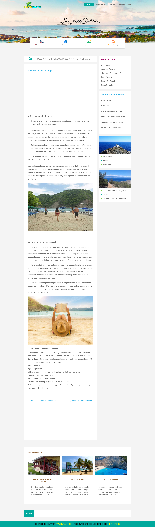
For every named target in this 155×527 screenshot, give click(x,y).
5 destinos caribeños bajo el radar (115, 191)
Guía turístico (101, 5)
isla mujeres (107, 157)
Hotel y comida (107, 77)
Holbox (105, 161)
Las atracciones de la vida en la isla (115, 198)
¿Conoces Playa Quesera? (80, 401)
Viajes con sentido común (120, 5)
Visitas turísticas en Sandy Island (44, 480)
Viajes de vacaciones (58, 59)
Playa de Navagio (111, 479)
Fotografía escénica (108, 81)
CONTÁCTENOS (114, 524)
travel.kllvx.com (64, 524)
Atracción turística (108, 69)
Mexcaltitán (106, 165)
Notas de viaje (83, 59)
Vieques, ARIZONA (77, 479)
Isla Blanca (106, 194)
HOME (89, 5)
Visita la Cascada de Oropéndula (43, 401)
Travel (39, 59)
